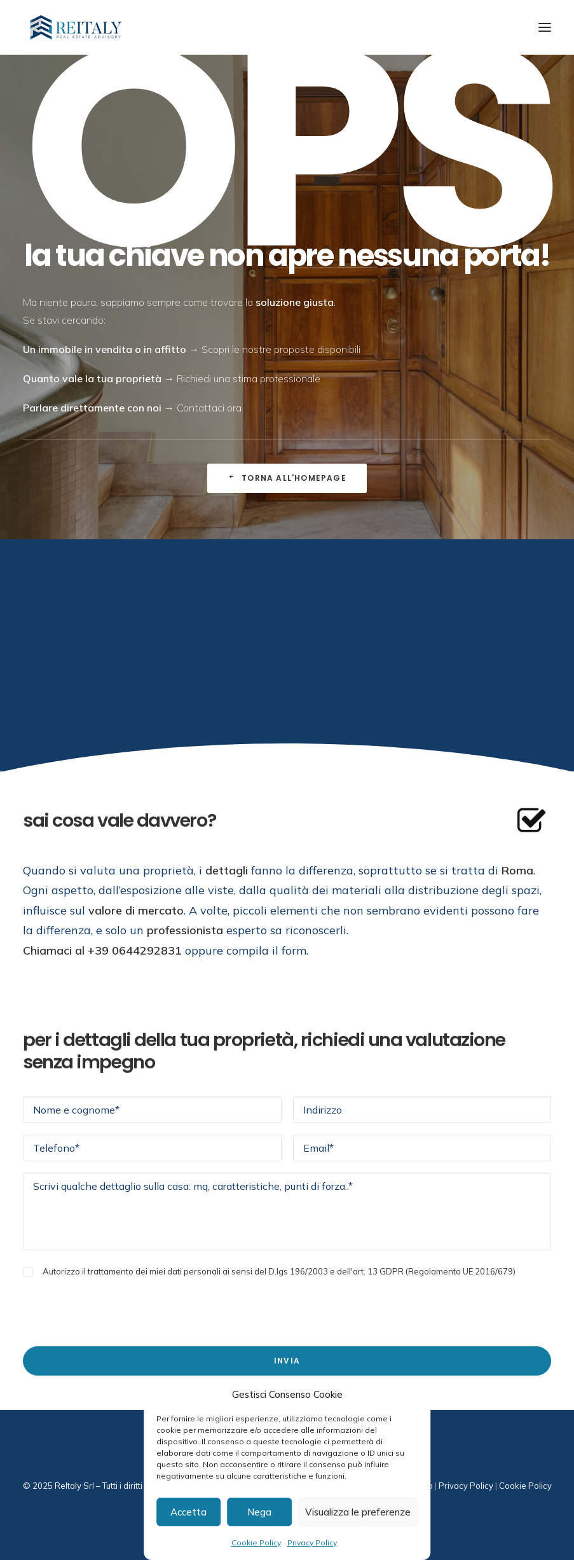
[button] (545, 27)
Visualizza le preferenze (358, 1512)
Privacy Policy (312, 1542)
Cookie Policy (256, 1542)
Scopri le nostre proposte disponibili (281, 349)
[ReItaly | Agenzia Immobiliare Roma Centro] (76, 27)
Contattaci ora (209, 407)
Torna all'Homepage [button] (287, 478)
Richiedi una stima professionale (248, 378)
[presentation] (119, 1304)
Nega (259, 1512)
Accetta (188, 1512)
